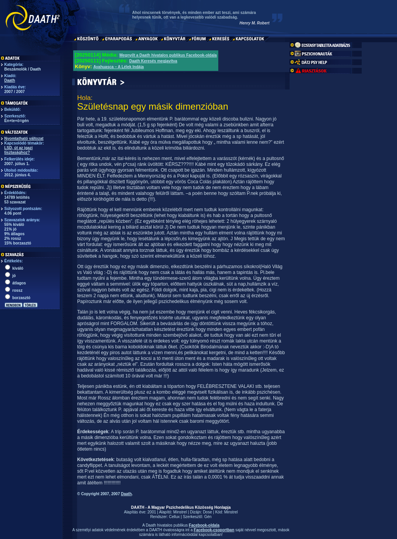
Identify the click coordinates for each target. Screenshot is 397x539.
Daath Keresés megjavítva (153, 61)
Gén (208, 517)
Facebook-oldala (204, 525)
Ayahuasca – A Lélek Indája (118, 67)
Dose (207, 512)
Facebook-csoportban (214, 530)
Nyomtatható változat (23, 138)
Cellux (174, 517)
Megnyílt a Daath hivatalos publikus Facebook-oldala (168, 55)
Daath (9, 80)
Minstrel (180, 512)
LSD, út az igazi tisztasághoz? (18, 150)
